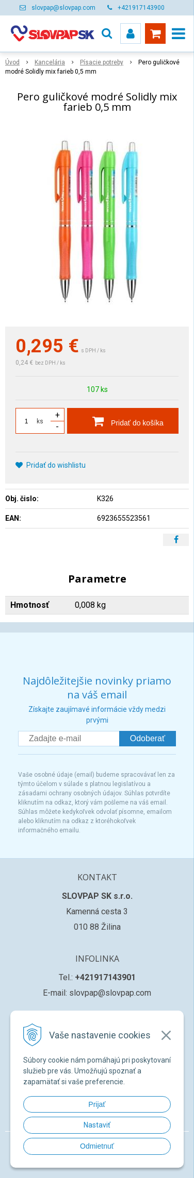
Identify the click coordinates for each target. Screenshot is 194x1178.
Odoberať (147, 738)
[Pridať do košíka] (123, 421)
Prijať (96, 1104)
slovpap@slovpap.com (63, 7)
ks (40, 421)
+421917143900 (141, 7)
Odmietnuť (97, 1146)
